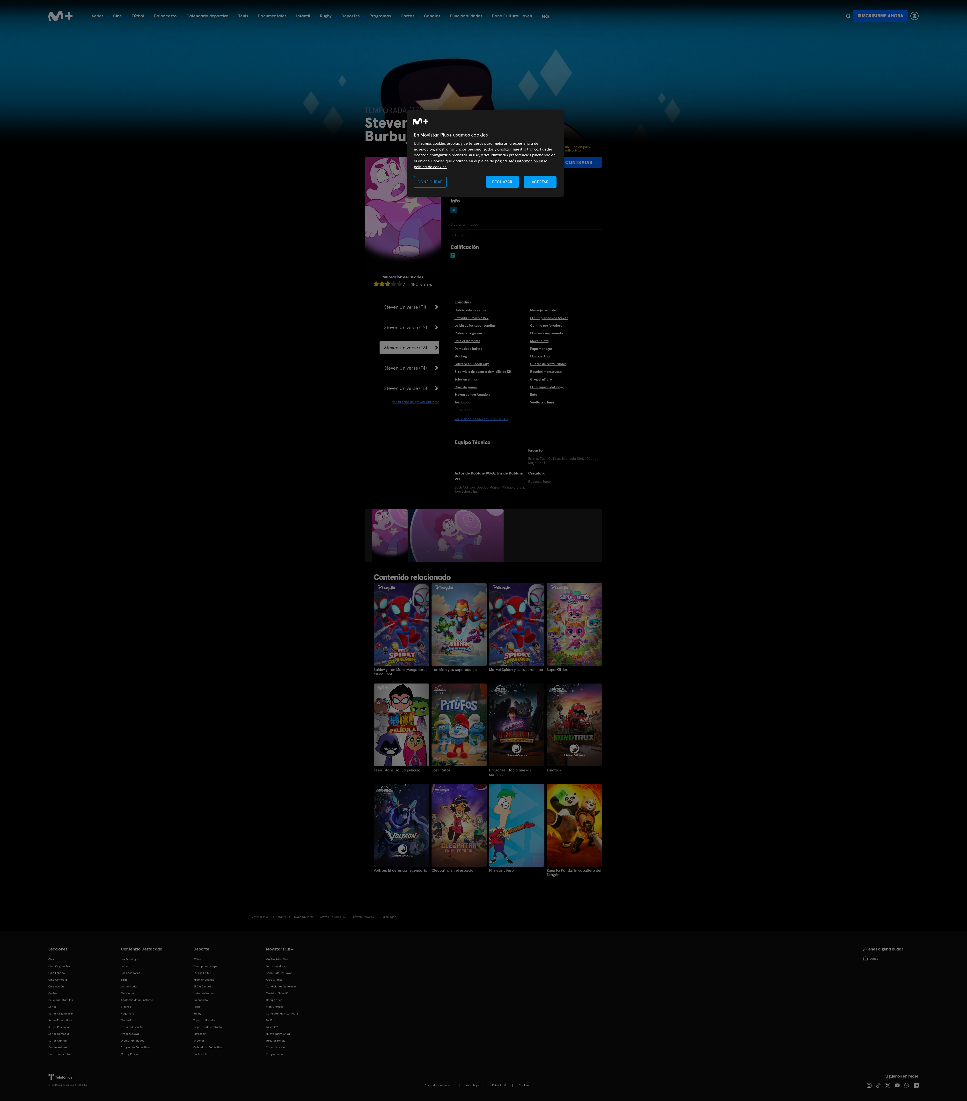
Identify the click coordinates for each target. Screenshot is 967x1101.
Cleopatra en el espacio (452, 870)
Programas (380, 15)
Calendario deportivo (207, 15)
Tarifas (270, 1020)
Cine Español (57, 973)
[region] (485, 153)
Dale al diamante (467, 341)
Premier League (203, 979)
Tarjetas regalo (276, 1040)
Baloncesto (165, 15)
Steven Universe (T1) (405, 307)
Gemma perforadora (546, 325)
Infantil (303, 15)
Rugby (326, 15)
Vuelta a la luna (542, 402)
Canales (432, 15)
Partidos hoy (201, 1054)
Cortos (407, 15)
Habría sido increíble (470, 310)
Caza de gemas (465, 387)
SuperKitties (557, 670)
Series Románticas (60, 1020)
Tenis (243, 15)
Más (546, 16)
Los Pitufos (441, 770)
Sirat (124, 979)
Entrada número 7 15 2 (471, 318)
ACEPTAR (540, 182)
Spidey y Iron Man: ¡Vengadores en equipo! (400, 672)
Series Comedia (58, 1034)
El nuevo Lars (540, 356)
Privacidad (499, 1085)
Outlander (127, 993)
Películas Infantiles (60, 1000)
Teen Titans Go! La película (397, 770)
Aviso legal (472, 1085)
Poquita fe (127, 1013)
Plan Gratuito (274, 1006)
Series (97, 15)
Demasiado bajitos (468, 349)
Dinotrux (554, 770)
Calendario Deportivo (207, 1047)
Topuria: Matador (204, 1020)
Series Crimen (57, 1040)
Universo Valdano (204, 993)
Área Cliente (274, 979)
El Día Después (203, 986)
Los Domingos (130, 959)
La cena (126, 966)
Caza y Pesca (129, 1054)
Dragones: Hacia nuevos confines (510, 772)
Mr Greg (460, 356)
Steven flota (539, 341)
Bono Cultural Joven (512, 15)
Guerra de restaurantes (548, 364)
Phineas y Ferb (501, 870)
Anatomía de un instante (137, 1000)
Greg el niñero (541, 379)
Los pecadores (130, 973)
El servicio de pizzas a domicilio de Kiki (483, 372)
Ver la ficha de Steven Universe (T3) (481, 419)
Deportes (350, 15)
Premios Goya (130, 1034)
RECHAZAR (502, 182)
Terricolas (462, 402)
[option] (390, 535)
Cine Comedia (57, 979)
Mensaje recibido (543, 310)
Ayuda (870, 959)
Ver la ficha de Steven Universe (415, 402)
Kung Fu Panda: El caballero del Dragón (574, 872)
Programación (275, 1054)
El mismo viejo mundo (546, 333)
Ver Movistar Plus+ (278, 959)
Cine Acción (56, 986)
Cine (117, 15)
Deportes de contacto (207, 1027)
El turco (126, 1006)
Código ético (274, 1000)
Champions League (206, 966)
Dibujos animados (132, 1040)
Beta (533, 394)
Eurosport (199, 1034)
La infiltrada (129, 986)
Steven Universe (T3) (405, 348)
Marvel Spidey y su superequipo (516, 670)
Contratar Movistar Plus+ (282, 1013)
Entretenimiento (59, 1054)
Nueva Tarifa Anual (278, 1034)
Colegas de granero (469, 333)
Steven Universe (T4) (405, 368)
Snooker (198, 1040)
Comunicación (275, 1047)
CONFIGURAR (430, 182)
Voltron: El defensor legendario (400, 870)
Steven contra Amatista (472, 394)
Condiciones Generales (281, 986)
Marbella (126, 1020)
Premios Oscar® (132, 1027)
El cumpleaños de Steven (549, 318)
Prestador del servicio (439, 1085)
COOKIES (524, 1085)
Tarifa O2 (272, 1027)
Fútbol (138, 15)
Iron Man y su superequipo (454, 670)
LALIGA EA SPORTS (205, 973)
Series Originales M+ (61, 1013)
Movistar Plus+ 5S (277, 993)
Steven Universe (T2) (405, 327)
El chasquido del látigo (547, 387)
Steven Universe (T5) (405, 388)
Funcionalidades (466, 15)
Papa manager (541, 349)
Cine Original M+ (59, 966)
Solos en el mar (466, 379)
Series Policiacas (59, 1027)
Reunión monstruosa (546, 372)
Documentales (272, 15)
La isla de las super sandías (474, 325)
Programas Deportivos (135, 1047)
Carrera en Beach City (471, 364)
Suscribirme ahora (880, 16)
